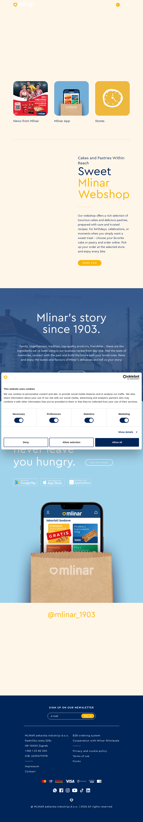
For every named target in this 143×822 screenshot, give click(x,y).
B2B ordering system (86, 735)
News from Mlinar (26, 121)
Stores (99, 121)
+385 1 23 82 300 (36, 751)
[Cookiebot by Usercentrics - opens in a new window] (125, 377)
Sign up (88, 716)
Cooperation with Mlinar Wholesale (96, 740)
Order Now (89, 263)
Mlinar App (62, 121)
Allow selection (71, 442)
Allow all (117, 442)
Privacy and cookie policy (90, 751)
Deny (26, 442)
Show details (125, 432)
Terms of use (81, 756)
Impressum (32, 766)
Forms (77, 761)
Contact (30, 771)
